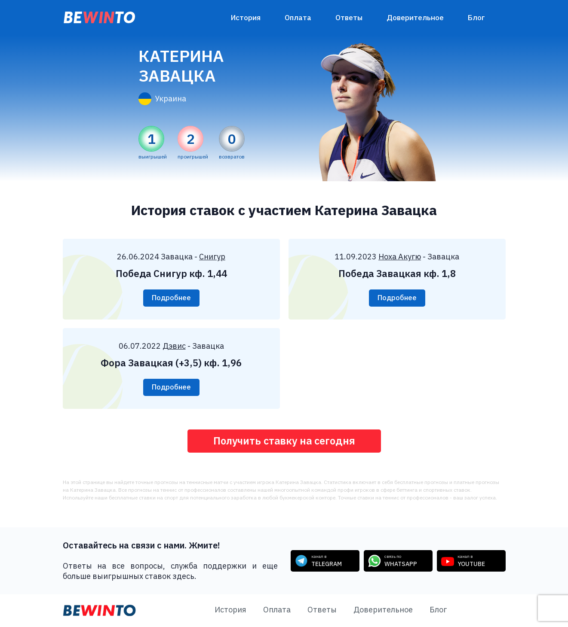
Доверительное (415, 17)
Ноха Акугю (399, 257)
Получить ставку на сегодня (284, 441)
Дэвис (174, 346)
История (246, 17)
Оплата (298, 17)
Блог (476, 17)
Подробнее (171, 298)
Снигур (212, 257)
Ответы (348, 17)
